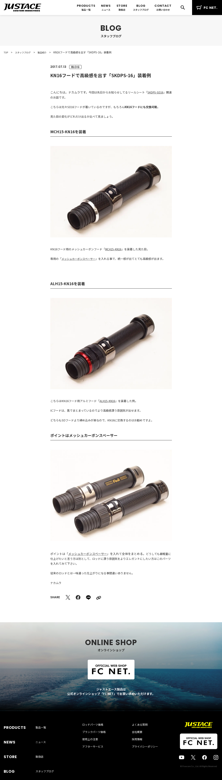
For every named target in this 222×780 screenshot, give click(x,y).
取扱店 (122, 9)
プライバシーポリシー (141, 754)
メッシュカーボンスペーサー (80, 259)
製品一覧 (86, 9)
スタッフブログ (141, 9)
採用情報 (133, 747)
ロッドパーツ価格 (96, 732)
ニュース (106, 9)
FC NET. (207, 7)
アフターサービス (96, 754)
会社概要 (133, 739)
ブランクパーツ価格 (97, 739)
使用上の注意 (94, 747)
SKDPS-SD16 (156, 92)
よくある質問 (136, 732)
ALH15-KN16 (107, 401)
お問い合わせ (163, 9)
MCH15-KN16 (114, 249)
